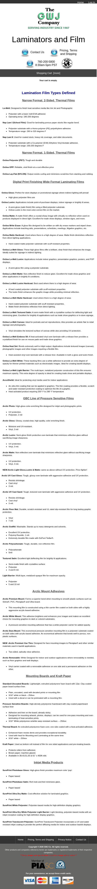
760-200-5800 (46, 61)
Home (80, 2)
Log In (91, 2)
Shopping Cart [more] (48, 73)
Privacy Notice (65, 839)
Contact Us (81, 839)
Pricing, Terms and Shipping (41, 839)
